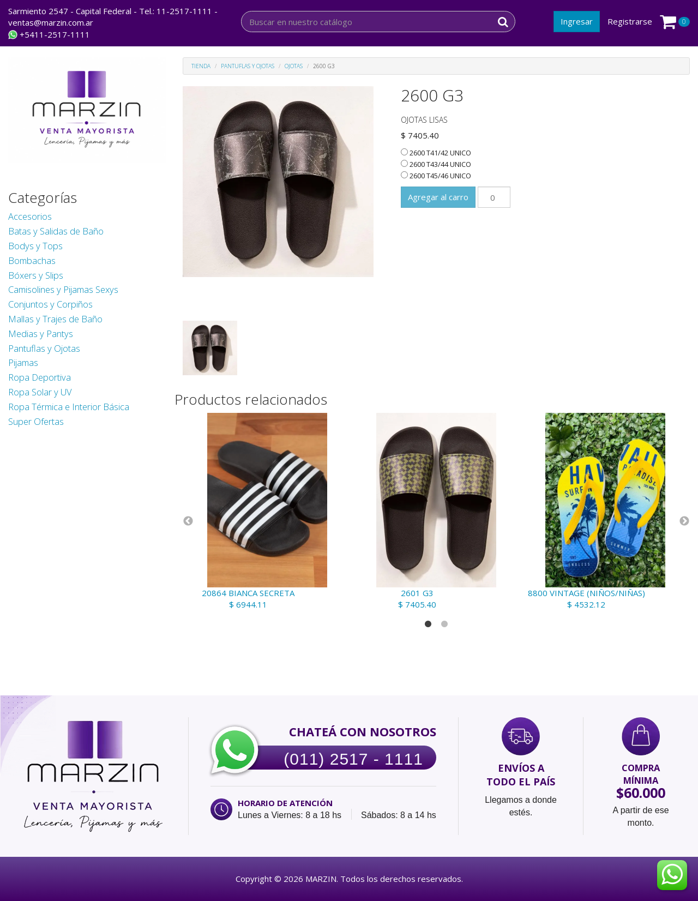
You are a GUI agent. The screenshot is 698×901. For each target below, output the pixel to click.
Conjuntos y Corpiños (50, 304)
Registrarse (629, 21)
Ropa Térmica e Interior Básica (68, 406)
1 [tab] (428, 624)
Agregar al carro (438, 196)
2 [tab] (444, 624)
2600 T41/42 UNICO (436, 153)
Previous (188, 521)
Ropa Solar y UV (40, 392)
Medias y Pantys (40, 333)
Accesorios (30, 216)
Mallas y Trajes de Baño (55, 319)
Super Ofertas (36, 421)
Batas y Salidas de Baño (56, 231)
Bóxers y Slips (35, 275)
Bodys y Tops (35, 245)
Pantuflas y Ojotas (44, 348)
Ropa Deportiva (39, 377)
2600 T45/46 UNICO (436, 176)
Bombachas (32, 260)
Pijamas (23, 362)
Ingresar (577, 21)
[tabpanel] (267, 511)
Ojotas (294, 66)
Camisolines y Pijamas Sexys (63, 289)
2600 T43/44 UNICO (436, 164)
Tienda (200, 66)
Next (684, 521)
